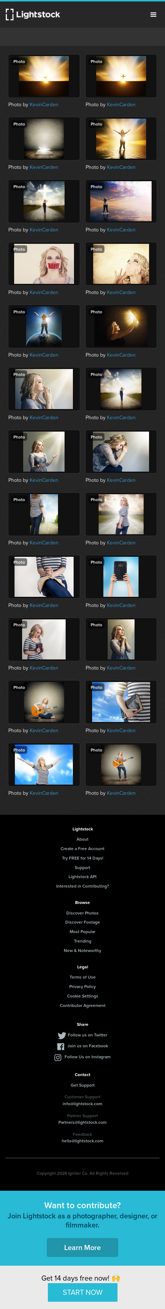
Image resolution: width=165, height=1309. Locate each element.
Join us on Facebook (87, 1046)
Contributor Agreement (83, 1005)
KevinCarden (44, 104)
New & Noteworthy (82, 950)
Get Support (83, 1085)
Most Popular (82, 931)
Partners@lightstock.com (82, 1122)
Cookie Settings (82, 996)
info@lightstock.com (82, 1103)
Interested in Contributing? (82, 886)
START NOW (83, 1292)
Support (82, 867)
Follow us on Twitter (87, 1035)
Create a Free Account (82, 848)
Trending (82, 941)
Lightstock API (82, 876)
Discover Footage (82, 922)
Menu (153, 14)
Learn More (82, 1247)
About (82, 839)
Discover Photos (82, 913)
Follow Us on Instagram (88, 1057)
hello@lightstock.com (82, 1141)
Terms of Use (83, 977)
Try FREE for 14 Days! (82, 858)
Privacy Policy (82, 986)
